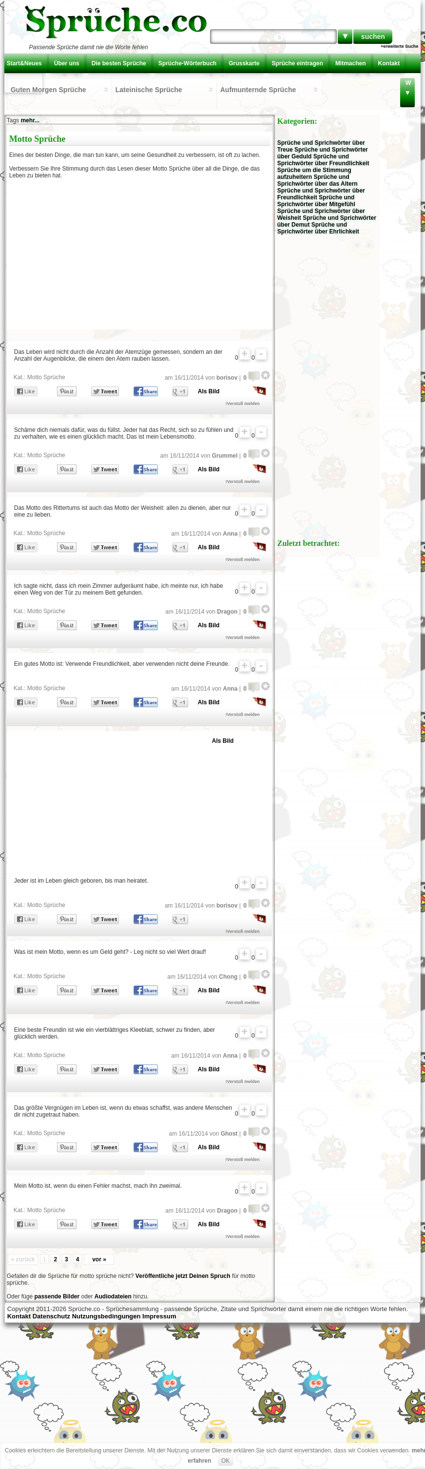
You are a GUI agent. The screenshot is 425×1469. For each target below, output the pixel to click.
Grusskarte (244, 63)
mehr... (29, 120)
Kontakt (389, 63)
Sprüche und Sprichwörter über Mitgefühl (316, 201)
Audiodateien (113, 1296)
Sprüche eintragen (297, 63)
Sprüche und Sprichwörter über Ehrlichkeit (318, 228)
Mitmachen (350, 63)
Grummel (225, 455)
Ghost (229, 1133)
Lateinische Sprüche (149, 90)
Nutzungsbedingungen (106, 1316)
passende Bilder (56, 1296)
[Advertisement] (93, 256)
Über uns (66, 63)
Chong (228, 976)
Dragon (227, 611)
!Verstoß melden (243, 403)
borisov (226, 377)
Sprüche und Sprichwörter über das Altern (317, 180)
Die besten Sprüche (119, 63)
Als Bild (209, 391)
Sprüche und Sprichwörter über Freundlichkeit (323, 160)
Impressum (159, 1316)
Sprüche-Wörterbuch (187, 63)
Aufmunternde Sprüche (258, 90)
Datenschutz (51, 1316)
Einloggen (23, 82)
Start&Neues (24, 63)
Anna (230, 533)
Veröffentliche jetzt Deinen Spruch (183, 1276)
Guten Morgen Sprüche (48, 90)
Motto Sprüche (46, 377)
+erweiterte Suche (399, 46)
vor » (99, 1259)
